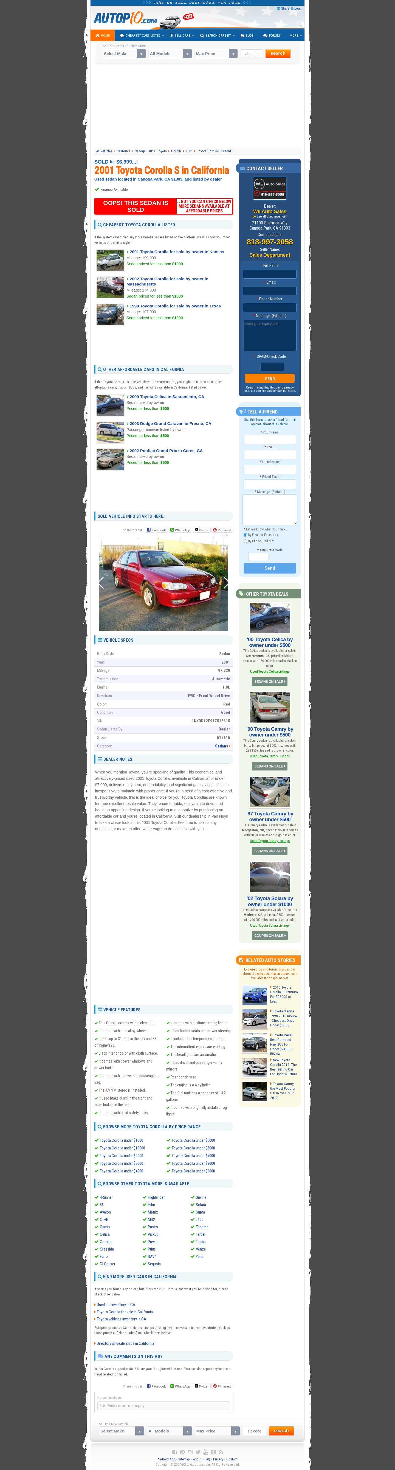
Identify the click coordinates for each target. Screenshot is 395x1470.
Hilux (152, 1204)
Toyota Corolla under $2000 (121, 1155)
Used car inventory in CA (116, 1304)
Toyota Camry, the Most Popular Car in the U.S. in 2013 (284, 1083)
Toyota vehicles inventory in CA (121, 1319)
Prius (152, 1248)
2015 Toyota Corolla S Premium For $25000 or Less (283, 988)
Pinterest (224, 530)
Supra (200, 1211)
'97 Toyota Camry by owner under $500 (269, 814)
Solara (201, 1204)
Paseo (153, 1226)
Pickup (153, 1234)
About (197, 1459)
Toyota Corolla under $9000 (193, 1171)
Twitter (201, 530)
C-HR (104, 1219)
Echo (104, 1256)
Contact (232, 1459)
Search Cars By (215, 35)
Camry (105, 1226)
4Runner (106, 1197)
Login (298, 8)
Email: (270, 282)
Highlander (156, 1197)
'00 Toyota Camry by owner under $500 (269, 730)
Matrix (153, 1211)
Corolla (105, 1241)
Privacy (218, 1459)
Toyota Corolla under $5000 (193, 1140)
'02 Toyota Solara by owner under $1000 (269, 897)
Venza (201, 1248)
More (294, 35)
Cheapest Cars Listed (140, 35)
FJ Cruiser (107, 1263)
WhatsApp (182, 530)
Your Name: (269, 432)
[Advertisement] (197, 106)
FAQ (207, 1459)
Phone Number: (269, 299)
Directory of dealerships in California (125, 1343)
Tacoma (202, 1226)
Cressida (107, 1248)
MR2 (151, 1219)
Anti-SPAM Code (270, 550)
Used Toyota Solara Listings (270, 922)
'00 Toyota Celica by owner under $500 (270, 641)
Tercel (200, 1234)
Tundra (201, 1241)
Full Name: (270, 266)
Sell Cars (180, 35)
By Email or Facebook (261, 535)
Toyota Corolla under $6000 (193, 1148)
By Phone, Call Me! (259, 541)
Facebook (159, 530)
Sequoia (154, 1263)
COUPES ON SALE (268, 932)
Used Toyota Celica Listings (270, 671)
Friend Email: (270, 477)
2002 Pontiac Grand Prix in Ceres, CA (166, 450)
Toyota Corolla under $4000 (121, 1171)
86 (102, 1204)
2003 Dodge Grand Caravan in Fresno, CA (170, 423)
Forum (271, 35)
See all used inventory (272, 216)
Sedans (221, 746)
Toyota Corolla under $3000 (121, 1163)
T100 (200, 1219)
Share (285, 8)
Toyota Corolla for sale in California (125, 1311)
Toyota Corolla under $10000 (122, 1148)
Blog (247, 35)
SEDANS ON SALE (269, 681)
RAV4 (152, 1256)
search (278, 53)
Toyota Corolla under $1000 (121, 1140)
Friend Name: (269, 462)
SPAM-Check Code (270, 357)
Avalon (105, 1211)
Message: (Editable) (269, 316)
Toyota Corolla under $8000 (193, 1163)
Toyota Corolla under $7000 (193, 1155)
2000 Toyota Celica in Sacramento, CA (167, 396)
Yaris (199, 1256)
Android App (166, 1459)
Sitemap (184, 1459)
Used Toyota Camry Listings (270, 754)
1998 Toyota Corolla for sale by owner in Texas (175, 305)
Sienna (201, 1197)
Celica (105, 1234)
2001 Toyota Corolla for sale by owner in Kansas (177, 251)
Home (102, 35)
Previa (152, 1241)
